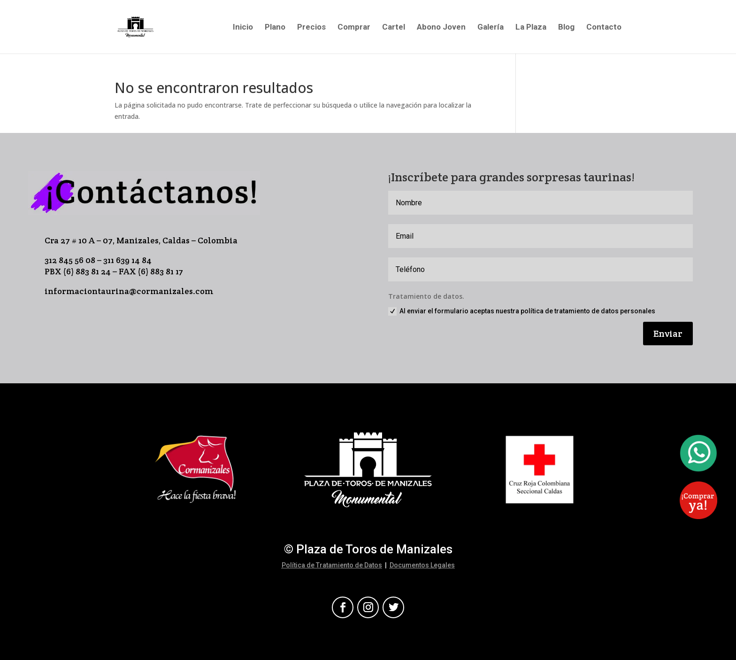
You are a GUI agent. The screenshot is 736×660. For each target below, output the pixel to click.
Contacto (603, 27)
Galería (490, 27)
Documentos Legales (422, 565)
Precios (311, 27)
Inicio (243, 27)
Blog (566, 27)
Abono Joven (441, 27)
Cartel (393, 27)
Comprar (353, 27)
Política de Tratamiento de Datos (332, 565)
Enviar (667, 333)
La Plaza (530, 27)
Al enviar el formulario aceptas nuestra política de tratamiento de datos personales (521, 311)
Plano (275, 27)
